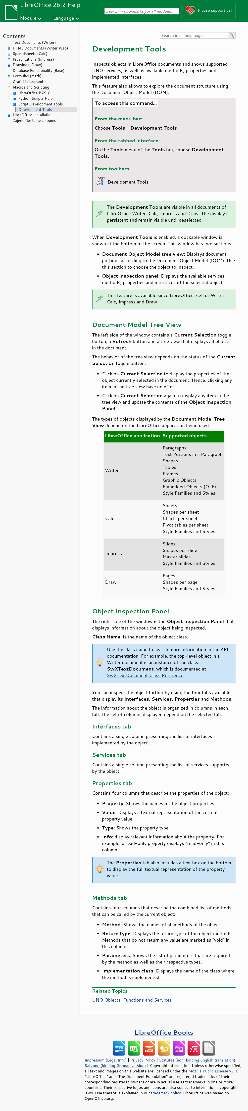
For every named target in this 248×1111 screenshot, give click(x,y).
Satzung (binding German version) (115, 1065)
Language (63, 17)
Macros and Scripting (31, 87)
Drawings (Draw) (27, 64)
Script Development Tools (40, 104)
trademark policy (166, 1093)
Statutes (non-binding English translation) (197, 1060)
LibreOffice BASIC (34, 93)
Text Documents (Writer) (34, 42)
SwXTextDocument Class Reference (145, 675)
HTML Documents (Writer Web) (40, 48)
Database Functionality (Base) (38, 70)
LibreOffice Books (164, 1032)
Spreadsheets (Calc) (30, 53)
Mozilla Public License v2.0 (212, 1071)
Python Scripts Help (35, 98)
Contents (14, 36)
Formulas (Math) (27, 76)
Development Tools (35, 109)
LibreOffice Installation (32, 114)
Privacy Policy (142, 1060)
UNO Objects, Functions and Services (132, 1000)
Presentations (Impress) (33, 59)
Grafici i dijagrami (28, 81)
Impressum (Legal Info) (106, 1060)
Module (28, 17)
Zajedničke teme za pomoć (35, 120)
